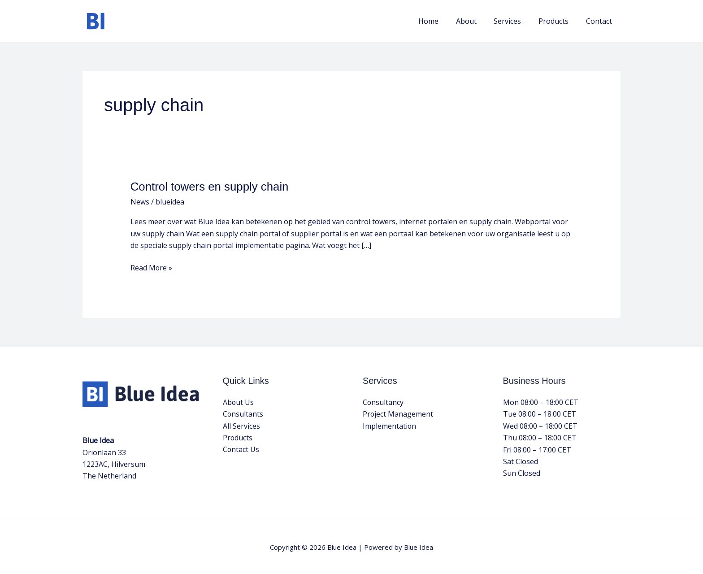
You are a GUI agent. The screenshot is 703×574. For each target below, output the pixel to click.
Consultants (243, 414)
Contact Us (241, 450)
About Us (238, 402)
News (139, 202)
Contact (600, 21)
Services (515, 21)
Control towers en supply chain (210, 186)
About (476, 21)
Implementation (390, 426)
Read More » (151, 267)
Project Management (398, 414)
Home (442, 21)
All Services (241, 426)
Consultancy (383, 402)
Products (558, 21)
